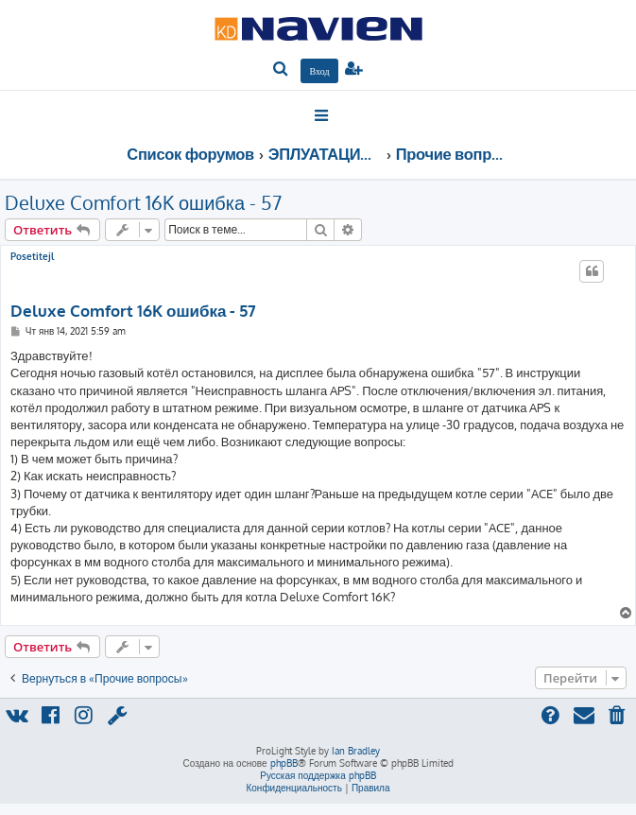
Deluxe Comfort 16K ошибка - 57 (143, 202)
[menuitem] (281, 70)
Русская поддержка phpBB (318, 775)
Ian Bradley (356, 750)
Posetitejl (32, 256)
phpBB (284, 763)
